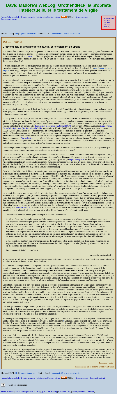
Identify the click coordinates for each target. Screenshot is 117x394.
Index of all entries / (18, 17)
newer (32, 33)
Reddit (74, 391)
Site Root (106, 23)
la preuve (28, 56)
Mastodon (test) (64, 391)
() (53, 126)
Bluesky (54, 391)
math (111, 363)
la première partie (76, 159)
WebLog (106, 27)
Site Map (106, 25)
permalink (25, 33)
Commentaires (80, 367)
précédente (56, 33)
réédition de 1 (24, 208)
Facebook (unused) (86, 391)
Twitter (47, 391)
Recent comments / (90, 378)
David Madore (108, 19)
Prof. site (106, 21)
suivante (76, 33)
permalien (68, 33)
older (16, 33)
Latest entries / (48, 17)
